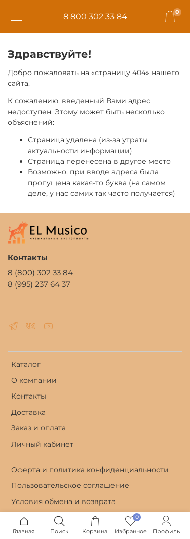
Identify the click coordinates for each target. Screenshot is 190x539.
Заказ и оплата (38, 428)
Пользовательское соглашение (70, 485)
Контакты (28, 396)
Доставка (28, 412)
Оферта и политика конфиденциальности (90, 469)
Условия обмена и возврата (63, 501)
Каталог (26, 364)
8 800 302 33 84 (95, 16)
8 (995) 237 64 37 (39, 284)
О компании (34, 380)
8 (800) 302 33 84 (40, 272)
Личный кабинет (42, 444)
